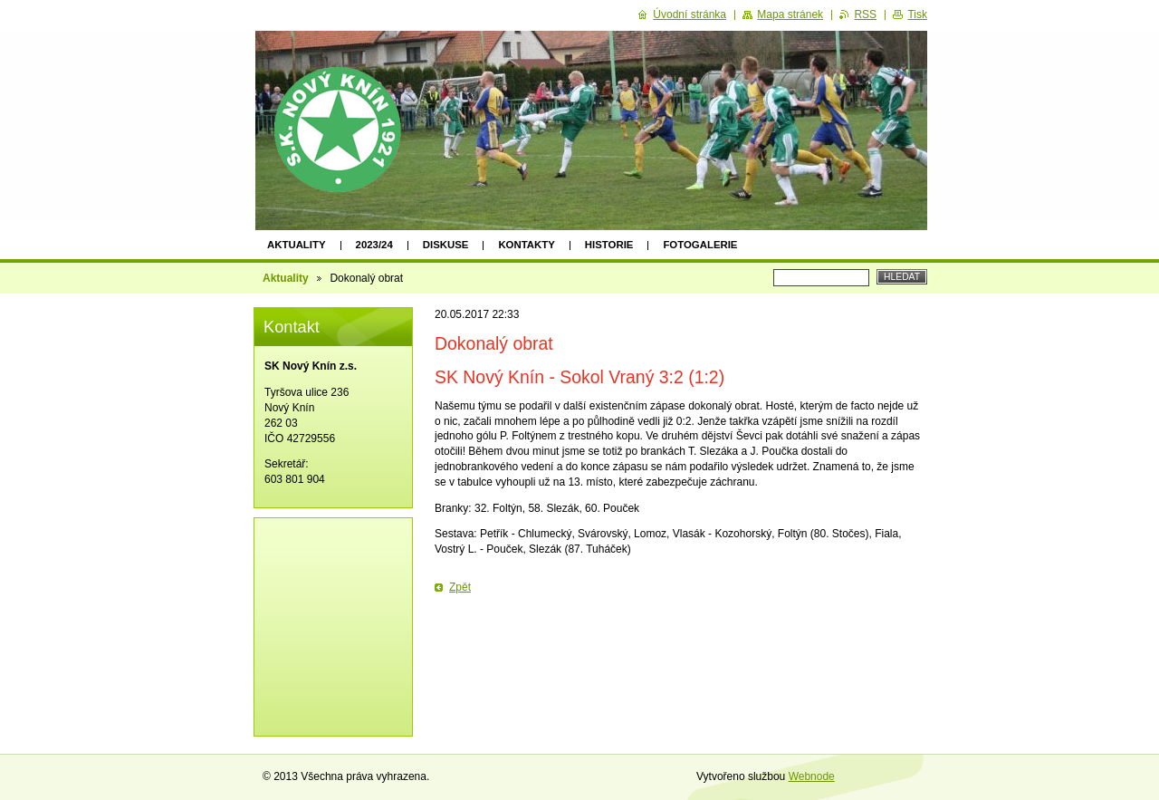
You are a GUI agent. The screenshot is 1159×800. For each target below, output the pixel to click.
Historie (609, 244)
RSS (865, 14)
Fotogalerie (700, 244)
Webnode (812, 776)
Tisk (917, 14)
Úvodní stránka (689, 14)
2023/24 (374, 244)
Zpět (460, 587)
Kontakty (526, 244)
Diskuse (446, 244)
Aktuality (296, 244)
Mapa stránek (790, 14)
